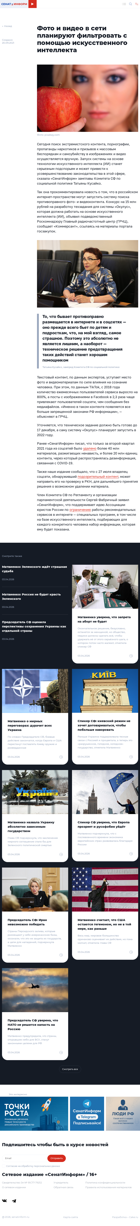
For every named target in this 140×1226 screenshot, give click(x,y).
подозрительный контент (98, 477)
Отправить (56, 1158)
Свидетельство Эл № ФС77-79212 (22, 1182)
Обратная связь (63, 1187)
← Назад (7, 26)
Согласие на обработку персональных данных (33, 1166)
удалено (89, 448)
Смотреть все (70, 1069)
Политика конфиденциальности (105, 1182)
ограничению (80, 510)
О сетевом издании (14, 1187)
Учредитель (61, 1182)
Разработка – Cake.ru (125, 1217)
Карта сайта (70, 1217)
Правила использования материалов (108, 1187)
